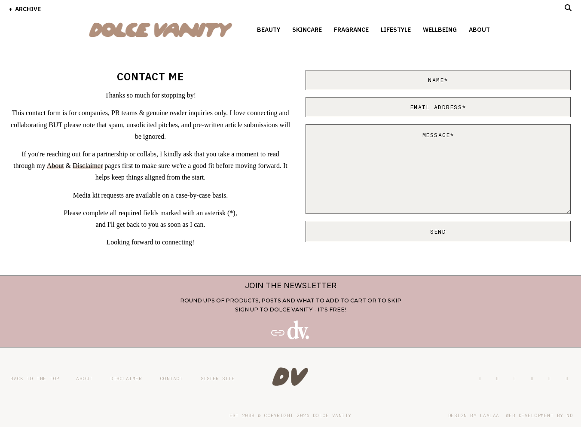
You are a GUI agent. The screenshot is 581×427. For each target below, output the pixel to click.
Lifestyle (396, 30)
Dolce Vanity (332, 415)
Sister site (218, 378)
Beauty (268, 30)
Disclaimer (88, 165)
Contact (171, 378)
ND (569, 415)
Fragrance (351, 30)
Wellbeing (440, 30)
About (479, 30)
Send (438, 231)
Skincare (307, 30)
